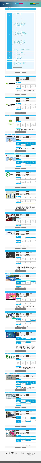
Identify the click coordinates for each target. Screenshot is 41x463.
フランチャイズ (22, 56)
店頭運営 (24, 63)
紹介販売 (14, 64)
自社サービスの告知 (16, 42)
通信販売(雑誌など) (15, 63)
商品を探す (16, 453)
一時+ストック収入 (23, 54)
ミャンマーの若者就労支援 (21, 49)
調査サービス (20, 42)
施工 (17, 50)
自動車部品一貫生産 (19, 33)
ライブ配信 (24, 40)
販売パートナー (23, 41)
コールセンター (19, 32)
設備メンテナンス (19, 34)
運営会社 (28, 456)
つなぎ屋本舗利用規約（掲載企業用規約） (31, 453)
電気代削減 (18, 25)
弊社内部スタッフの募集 (28, 49)
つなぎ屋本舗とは (23, 453)
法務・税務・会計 (19, 23)
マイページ (16, 454)
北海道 (18, 13)
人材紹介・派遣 (22, 25)
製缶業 (19, 31)
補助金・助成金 (19, 40)
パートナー (18, 57)
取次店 (14, 58)
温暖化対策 (15, 32)
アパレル (14, 50)
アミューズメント (19, 43)
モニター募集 (18, 41)
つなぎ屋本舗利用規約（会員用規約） (30, 454)
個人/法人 (22, 52)
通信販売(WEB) (24, 62)
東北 (21, 13)
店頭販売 (20, 63)
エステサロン (24, 34)
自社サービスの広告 (19, 58)
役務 (22, 64)
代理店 (14, 56)
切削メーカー (15, 40)
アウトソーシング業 (25, 42)
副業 (21, 57)
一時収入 (14, 54)
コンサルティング (24, 23)
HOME (5, 7)
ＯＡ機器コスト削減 (23, 24)
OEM (14, 43)
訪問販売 (14, 62)
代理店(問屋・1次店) (25, 33)
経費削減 (23, 31)
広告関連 (14, 24)
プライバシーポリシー (29, 455)
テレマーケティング (19, 62)
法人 (17, 52)
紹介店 (18, 56)
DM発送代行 (23, 32)
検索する (20, 72)
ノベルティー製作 (15, 49)
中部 (17, 14)
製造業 (14, 41)
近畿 (21, 14)
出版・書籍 (18, 24)
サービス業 (15, 23)
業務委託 (14, 57)
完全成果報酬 (15, 34)
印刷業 (23, 43)
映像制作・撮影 (15, 31)
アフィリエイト (18, 64)
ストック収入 (18, 54)
